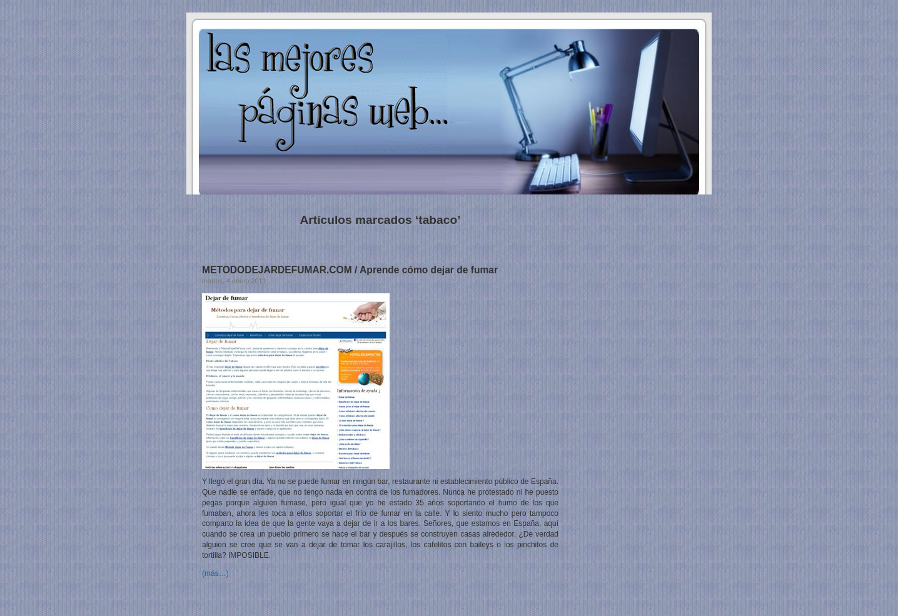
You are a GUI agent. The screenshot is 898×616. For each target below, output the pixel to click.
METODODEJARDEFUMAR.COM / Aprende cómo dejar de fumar (350, 270)
